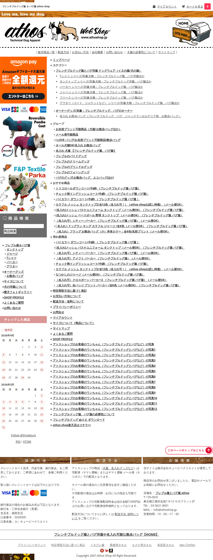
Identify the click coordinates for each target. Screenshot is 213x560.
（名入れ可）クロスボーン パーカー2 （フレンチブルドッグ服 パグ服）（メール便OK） (112, 280)
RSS (18, 442)
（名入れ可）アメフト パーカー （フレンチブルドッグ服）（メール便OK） (103, 258)
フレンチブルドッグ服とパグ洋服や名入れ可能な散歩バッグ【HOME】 (106, 534)
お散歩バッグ (15, 276)
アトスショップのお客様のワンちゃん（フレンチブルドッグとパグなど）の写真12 (105, 409)
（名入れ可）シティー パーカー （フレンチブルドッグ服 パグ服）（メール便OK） (108, 221)
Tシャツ (12, 258)
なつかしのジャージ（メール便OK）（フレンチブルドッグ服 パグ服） (100, 274)
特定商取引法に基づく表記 (70, 291)
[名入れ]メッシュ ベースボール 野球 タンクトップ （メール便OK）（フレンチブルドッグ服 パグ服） (119, 215)
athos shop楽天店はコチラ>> (72, 425)
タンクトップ (15, 249)
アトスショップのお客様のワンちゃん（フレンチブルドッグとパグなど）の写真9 (104, 393)
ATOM (27, 442)
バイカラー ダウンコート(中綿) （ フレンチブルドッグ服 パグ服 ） (98, 199)
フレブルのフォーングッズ (72, 172)
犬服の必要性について (141, 52)
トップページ (61, 60)
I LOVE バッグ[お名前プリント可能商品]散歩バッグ (88, 140)
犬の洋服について (15, 287)
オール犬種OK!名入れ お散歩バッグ (78, 145)
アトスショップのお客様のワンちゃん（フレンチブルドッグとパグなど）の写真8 (104, 387)
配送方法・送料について (68, 301)
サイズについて (14, 281)
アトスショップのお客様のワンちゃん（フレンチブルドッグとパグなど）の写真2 (104, 355)
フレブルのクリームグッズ (72, 161)
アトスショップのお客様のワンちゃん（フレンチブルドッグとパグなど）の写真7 (104, 382)
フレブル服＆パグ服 (17, 245)
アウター (12, 266)
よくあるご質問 (14, 303)
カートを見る (194, 6)
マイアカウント (167, 6)
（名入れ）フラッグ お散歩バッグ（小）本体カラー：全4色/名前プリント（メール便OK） (113, 231)
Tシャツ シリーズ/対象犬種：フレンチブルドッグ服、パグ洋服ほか (102, 76)
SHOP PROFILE (14, 297)
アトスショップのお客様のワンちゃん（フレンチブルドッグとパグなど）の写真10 (105, 398)
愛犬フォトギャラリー (18, 292)
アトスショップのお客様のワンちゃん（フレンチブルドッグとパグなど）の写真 (103, 344)
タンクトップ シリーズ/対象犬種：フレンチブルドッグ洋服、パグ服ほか (105, 81)
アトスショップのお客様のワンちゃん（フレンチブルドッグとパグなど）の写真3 (104, 360)
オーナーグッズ (14, 272)
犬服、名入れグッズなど (118, 468)
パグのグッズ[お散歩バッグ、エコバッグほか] (85, 178)
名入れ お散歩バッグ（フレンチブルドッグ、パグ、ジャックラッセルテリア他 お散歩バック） (120, 116)
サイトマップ (166, 52)
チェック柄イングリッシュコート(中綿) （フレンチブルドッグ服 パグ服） (102, 194)
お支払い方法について (67, 296)
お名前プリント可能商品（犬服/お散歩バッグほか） (88, 129)
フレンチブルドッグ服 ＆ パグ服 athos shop (26, 6)
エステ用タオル (142, 545)
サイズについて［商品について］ (74, 323)
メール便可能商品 (67, 134)
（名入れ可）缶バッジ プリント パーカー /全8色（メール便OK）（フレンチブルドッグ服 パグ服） (118, 285)
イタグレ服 (97, 545)
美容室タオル (165, 545)
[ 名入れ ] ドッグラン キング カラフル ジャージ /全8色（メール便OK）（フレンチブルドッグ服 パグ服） (122, 226)
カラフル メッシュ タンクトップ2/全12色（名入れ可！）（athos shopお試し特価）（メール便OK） (120, 204)
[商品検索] (24, 226)
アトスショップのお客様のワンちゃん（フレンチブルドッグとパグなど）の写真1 (104, 350)
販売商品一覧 (46, 52)
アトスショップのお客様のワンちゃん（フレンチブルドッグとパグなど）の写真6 (104, 377)
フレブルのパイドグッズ (71, 156)
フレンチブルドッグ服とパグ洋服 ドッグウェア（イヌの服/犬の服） (99, 71)
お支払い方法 (80, 52)
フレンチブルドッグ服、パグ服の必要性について (84, 414)
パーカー (12, 262)
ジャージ (12, 254)
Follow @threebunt (23, 435)
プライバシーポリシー (67, 307)
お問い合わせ (114, 52)
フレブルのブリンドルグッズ (74, 167)
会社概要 (97, 52)
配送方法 (63, 52)
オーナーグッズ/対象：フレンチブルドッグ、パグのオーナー (94, 111)
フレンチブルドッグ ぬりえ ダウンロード (79, 420)
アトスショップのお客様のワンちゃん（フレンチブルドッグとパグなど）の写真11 (105, 403)
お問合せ (58, 312)
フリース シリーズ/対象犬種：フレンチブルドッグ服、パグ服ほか (101, 97)
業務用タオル (118, 545)
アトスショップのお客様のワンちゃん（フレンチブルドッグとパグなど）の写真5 (104, 371)
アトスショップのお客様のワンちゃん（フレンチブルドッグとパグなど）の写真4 (104, 366)
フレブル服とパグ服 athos (172, 493)
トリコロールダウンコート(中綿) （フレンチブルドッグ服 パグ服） (98, 188)
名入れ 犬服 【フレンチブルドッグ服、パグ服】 (86, 151)
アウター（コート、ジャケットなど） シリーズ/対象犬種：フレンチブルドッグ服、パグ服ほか (120, 103)
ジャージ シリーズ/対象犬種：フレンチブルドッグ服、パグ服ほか (101, 92)
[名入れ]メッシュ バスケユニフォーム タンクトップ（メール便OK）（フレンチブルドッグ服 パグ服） (120, 210)
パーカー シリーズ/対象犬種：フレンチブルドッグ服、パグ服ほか (101, 87)
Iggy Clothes (187, 545)
